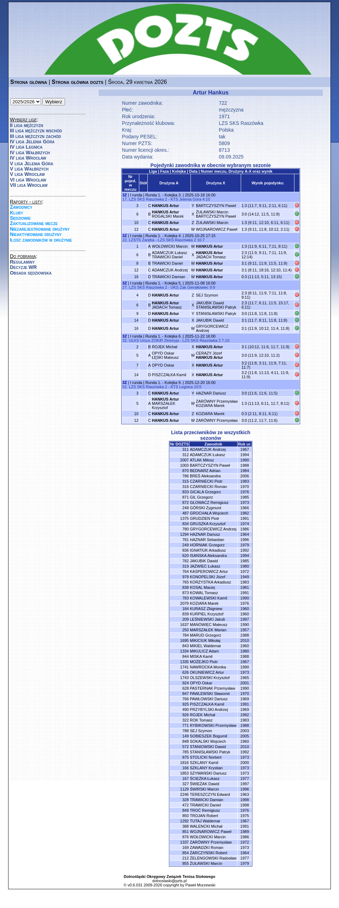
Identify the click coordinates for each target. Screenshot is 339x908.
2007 (184, 460)
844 (185, 656)
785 (185, 752)
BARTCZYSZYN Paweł (216, 205)
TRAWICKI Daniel (167, 263)
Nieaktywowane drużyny (36, 234)
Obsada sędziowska (31, 273)
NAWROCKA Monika (208, 667)
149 (185, 736)
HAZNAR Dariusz (211, 393)
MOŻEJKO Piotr (204, 662)
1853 (184, 773)
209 (185, 619)
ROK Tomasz (201, 720)
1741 (184, 667)
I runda (136, 195)
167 (185, 778)
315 (185, 481)
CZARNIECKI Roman (208, 486)
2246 (184, 794)
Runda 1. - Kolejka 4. (163, 236)
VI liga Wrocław (28, 180)
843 (185, 646)
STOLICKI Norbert (206, 757)
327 (185, 784)
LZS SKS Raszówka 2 (148, 199)
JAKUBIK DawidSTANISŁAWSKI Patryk (216, 305)
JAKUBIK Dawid (210, 320)
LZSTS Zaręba (141, 240)
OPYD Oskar (163, 365)
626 (185, 672)
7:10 (225, 340)
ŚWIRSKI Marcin (204, 789)
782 (185, 561)
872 (185, 502)
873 (185, 593)
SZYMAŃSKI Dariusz (208, 773)
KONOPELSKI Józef (207, 577)
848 (185, 741)
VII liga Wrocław (28, 185)
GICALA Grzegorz (205, 492)
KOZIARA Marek (210, 414)
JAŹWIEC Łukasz (205, 566)
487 (185, 513)
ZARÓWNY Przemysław (217, 420)
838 (185, 587)
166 (185, 768)
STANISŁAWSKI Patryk (216, 313)
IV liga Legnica (26, 147)
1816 (184, 762)
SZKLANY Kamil (204, 762)
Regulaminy (22, 262)
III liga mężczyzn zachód (35, 136)
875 (185, 757)
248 (185, 508)
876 (185, 837)
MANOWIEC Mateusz (208, 624)
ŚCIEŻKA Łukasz (205, 778)
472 (185, 805)
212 (185, 858)
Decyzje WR (23, 267)
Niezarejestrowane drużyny (40, 229)
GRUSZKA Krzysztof (208, 524)
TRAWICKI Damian (168, 277)
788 (185, 731)
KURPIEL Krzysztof (206, 614)
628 (185, 688)
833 (185, 492)
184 (185, 609)
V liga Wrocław (27, 174)
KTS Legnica (181, 387)
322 (185, 720)
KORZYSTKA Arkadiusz (210, 582)
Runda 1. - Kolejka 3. (163, 195)
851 (185, 831)
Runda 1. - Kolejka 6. (163, 336)
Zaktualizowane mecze (34, 223)
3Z (124, 195)
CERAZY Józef (209, 355)
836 (185, 550)
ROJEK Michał (164, 347)
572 (185, 747)
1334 (184, 651)
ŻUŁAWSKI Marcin (212, 222)
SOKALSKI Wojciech (208, 741)
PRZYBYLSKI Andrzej (209, 709)
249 (185, 545)
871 (185, 497)
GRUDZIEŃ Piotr (204, 518)
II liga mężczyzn (26, 125)
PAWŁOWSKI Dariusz (209, 699)
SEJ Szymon (207, 295)
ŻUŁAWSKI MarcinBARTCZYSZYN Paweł (216, 214)
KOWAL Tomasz (204, 593)
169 (185, 847)
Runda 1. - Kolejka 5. (163, 283)
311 (185, 449)
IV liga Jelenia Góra (32, 141)
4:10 (206, 199)
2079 (184, 603)
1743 (184, 678)
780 (185, 529)
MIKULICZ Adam (204, 651)
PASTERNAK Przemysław (212, 688)
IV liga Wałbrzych (30, 152)
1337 (184, 842)
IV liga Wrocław (28, 158)
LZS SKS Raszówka (241, 123)
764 (185, 571)
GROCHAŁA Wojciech (209, 513)
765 (185, 582)
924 (185, 683)
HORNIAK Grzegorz (207, 545)
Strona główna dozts (77, 82)
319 (185, 566)
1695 (184, 640)
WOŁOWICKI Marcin (170, 246)
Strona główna (28, 82)
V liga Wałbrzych (29, 169)
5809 (224, 143)
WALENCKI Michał (206, 826)
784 (185, 635)
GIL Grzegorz (201, 497)
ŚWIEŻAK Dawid (204, 784)
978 (185, 577)
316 (185, 486)
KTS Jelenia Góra (185, 199)
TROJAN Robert (204, 816)
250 (185, 630)
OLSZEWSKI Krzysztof (209, 678)
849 (185, 810)
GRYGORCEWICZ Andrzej (213, 529)
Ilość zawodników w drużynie (41, 240)
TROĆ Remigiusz (205, 810)
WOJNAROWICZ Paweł (216, 229)
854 (185, 853)
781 (185, 540)
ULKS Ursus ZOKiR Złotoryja (154, 340)
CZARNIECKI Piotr (206, 481)
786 (185, 476)
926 (185, 715)
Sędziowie (20, 218)
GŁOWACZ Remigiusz (209, 502)
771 (185, 725)
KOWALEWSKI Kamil (208, 598)
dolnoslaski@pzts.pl (169, 881)
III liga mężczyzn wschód (36, 130)
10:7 (201, 240)
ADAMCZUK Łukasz (207, 455)
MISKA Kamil (201, 656)
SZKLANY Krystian (206, 768)
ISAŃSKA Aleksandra (208, 555)
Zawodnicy (21, 207)
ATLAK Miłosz (202, 460)
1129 (184, 789)
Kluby (16, 212)
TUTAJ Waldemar (205, 821)
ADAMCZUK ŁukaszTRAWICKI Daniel (169, 255)
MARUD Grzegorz (205, 635)
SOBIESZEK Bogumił (208, 736)
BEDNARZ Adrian (205, 471)
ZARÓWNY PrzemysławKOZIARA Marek (217, 403)
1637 (184, 624)
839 (185, 614)
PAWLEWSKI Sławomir (210, 693)
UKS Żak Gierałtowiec (189, 287)
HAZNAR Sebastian (207, 540)
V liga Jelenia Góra (31, 163)
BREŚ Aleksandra (205, 476)
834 (185, 524)
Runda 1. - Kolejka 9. (163, 382)
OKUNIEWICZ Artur (207, 672)
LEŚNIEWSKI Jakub (207, 619)
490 (185, 709)
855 (185, 863)
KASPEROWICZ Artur (209, 571)
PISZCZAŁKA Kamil (169, 375)
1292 (184, 821)
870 (185, 471)
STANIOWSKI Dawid (208, 747)
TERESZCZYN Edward (210, 794)
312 (185, 455)
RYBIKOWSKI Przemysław (213, 725)
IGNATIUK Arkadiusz (208, 550)
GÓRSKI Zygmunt (205, 508)
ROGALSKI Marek (168, 214)
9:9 (212, 287)
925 (185, 704)
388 (185, 826)
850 (185, 816)
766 (185, 699)
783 (185, 598)
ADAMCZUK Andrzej (170, 270)
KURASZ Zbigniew (206, 609)
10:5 (197, 387)
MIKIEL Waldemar (205, 646)
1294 (184, 534)
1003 (184, 465)
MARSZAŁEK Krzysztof (165, 403)
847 (185, 693)
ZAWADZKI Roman (206, 847)
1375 (184, 518)
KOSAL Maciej (202, 587)
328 (185, 800)
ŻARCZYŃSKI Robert (208, 853)
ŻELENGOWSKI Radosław (213, 858)
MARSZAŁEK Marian (208, 630)
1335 (184, 662)
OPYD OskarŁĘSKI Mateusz (165, 355)
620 (185, 555)
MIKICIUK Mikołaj (205, 640)
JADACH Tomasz (211, 255)
